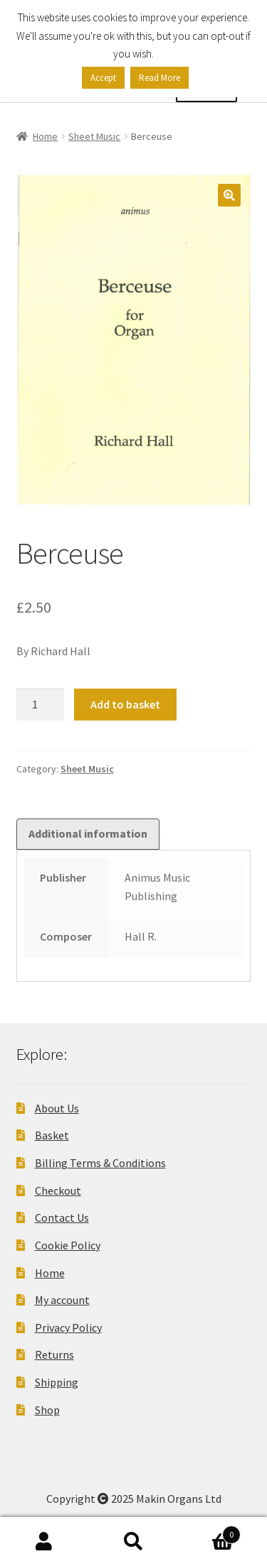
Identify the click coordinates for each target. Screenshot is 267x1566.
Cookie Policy (67, 1245)
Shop (47, 1410)
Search (133, 1542)
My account (62, 1300)
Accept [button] (103, 78)
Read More (159, 78)
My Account (44, 1542)
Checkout (58, 1190)
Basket (52, 1135)
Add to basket (125, 704)
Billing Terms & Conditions (100, 1163)
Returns (54, 1354)
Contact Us (62, 1217)
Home (45, 136)
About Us (57, 1108)
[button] (229, 195)
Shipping (56, 1382)
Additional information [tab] (87, 833)
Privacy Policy (68, 1327)
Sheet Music (94, 136)
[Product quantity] (40, 705)
